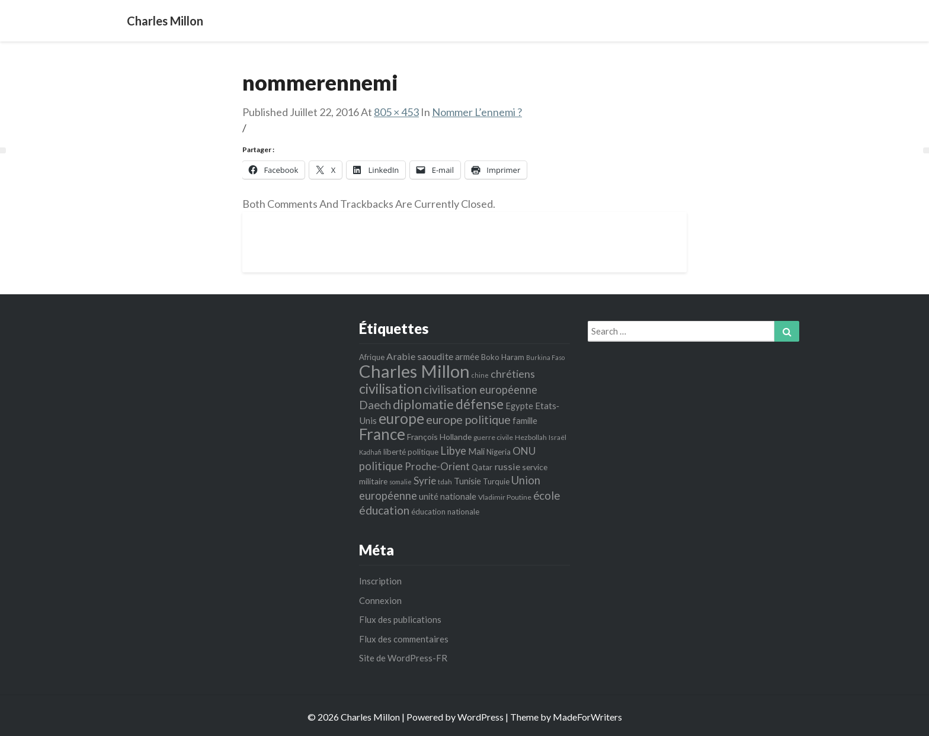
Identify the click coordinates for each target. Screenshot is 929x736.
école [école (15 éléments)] (546, 495)
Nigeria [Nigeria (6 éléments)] (498, 452)
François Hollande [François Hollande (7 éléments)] (439, 437)
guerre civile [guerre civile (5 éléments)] (493, 437)
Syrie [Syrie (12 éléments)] (425, 480)
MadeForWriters (587, 716)
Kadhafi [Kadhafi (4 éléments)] (370, 452)
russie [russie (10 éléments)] (507, 466)
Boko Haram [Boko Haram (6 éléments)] (502, 357)
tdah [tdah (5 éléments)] (445, 481)
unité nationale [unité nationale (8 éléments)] (447, 496)
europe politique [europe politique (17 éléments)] (468, 419)
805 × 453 (396, 111)
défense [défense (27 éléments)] (480, 404)
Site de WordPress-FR (403, 658)
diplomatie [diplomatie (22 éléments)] (423, 404)
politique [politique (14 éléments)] (381, 466)
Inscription (380, 581)
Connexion (380, 600)
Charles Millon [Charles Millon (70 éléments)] (414, 371)
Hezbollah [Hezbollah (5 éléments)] (531, 437)
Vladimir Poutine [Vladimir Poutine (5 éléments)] (504, 497)
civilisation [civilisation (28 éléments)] (390, 388)
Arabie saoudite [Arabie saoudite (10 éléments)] (419, 356)
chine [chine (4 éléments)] (480, 375)
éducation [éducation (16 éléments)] (384, 510)
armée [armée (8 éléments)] (467, 356)
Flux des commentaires (404, 639)
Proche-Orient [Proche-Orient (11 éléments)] (437, 466)
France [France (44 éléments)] (382, 434)
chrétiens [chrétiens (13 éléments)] (513, 373)
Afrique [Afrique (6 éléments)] (372, 357)
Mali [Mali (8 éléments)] (476, 451)
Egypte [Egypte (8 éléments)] (519, 405)
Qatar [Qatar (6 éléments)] (482, 467)
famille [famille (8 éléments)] (524, 420)
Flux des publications (400, 619)
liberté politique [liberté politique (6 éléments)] (410, 452)
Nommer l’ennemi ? (477, 111)
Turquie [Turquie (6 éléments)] (496, 481)
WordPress (480, 716)
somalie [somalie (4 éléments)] (400, 482)
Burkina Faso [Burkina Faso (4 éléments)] (545, 357)
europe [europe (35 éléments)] (401, 418)
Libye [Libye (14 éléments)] (453, 450)
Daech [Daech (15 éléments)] (375, 405)
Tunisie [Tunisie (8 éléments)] (467, 480)
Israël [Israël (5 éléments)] (557, 437)
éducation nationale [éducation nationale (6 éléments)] (445, 511)
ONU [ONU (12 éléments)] (524, 451)
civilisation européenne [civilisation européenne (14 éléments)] (480, 389)
